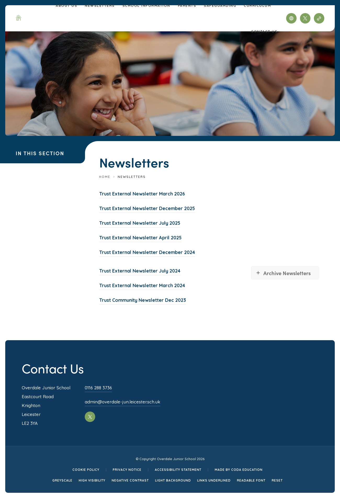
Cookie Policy (85, 470)
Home (104, 177)
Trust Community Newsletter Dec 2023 (142, 300)
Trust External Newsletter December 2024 (147, 252)
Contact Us (264, 31)
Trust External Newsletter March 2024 (142, 285)
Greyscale (62, 480)
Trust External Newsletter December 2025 (147, 208)
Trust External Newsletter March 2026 (142, 194)
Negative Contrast (130, 480)
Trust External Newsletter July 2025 (139, 223)
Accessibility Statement (178, 470)
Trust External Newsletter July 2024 (139, 271)
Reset (277, 480)
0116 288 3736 (98, 387)
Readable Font (251, 480)
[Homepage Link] (18, 19)
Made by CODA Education (239, 470)
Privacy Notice (127, 470)
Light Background (173, 480)
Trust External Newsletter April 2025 (140, 238)
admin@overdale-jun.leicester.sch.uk (122, 401)
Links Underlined (214, 480)
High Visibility (92, 480)
